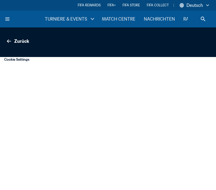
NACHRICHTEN (159, 19)
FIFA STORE (131, 5)
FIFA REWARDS (89, 5)
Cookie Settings (17, 59)
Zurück (17, 41)
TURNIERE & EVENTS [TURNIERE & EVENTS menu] (70, 19)
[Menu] (7, 19)
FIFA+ (111, 5)
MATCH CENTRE (118, 19)
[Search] (203, 19)
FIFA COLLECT (158, 5)
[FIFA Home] (24, 19)
